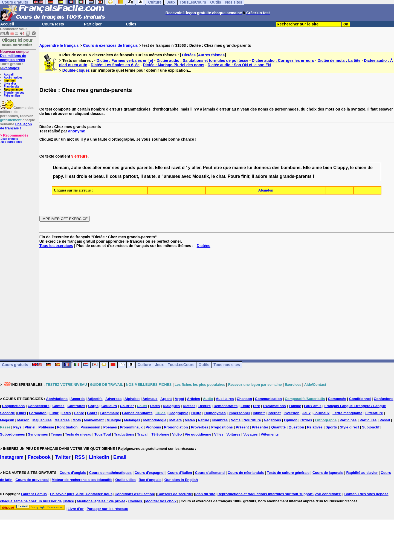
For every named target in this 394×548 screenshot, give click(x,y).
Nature (203, 420)
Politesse (46, 427)
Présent (242, 427)
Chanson (244, 399)
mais (273, 176)
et (90, 176)
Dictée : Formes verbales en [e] (125, 60)
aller (97, 167)
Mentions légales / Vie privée (101, 501)
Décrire (204, 406)
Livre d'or (10, 83)
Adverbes (113, 399)
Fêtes (66, 413)
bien (327, 167)
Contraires (76, 406)
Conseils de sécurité (174, 494)
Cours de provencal (31, 480)
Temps (56, 434)
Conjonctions (13, 406)
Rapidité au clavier (362, 473)
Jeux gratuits (9, 138)
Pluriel (30, 427)
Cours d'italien (179, 473)
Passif (384, 420)
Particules (368, 420)
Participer (93, 24)
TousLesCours (181, 365)
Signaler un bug (14, 92)
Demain (61, 167)
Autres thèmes (211, 55)
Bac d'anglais (150, 480)
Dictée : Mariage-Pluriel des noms (173, 65)
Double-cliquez (76, 70)
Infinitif (259, 413)
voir (107, 167)
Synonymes (38, 434)
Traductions (124, 434)
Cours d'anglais (73, 473)
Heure (196, 413)
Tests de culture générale (288, 473)
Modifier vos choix (160, 501)
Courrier (127, 406)
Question (296, 427)
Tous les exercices (56, 245)
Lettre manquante (347, 413)
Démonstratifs (225, 406)
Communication (268, 399)
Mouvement (94, 420)
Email (119, 457)
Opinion (290, 420)
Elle (159, 167)
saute (150, 176)
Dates (155, 406)
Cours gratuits (15, 365)
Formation (38, 413)
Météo (190, 420)
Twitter (63, 457)
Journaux (322, 413)
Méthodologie (154, 420)
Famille (295, 406)
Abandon (265, 190)
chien (360, 167)
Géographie (178, 413)
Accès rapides (13, 77)
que (227, 167)
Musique (114, 420)
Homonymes (215, 413)
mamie (239, 167)
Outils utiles (125, 480)
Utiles (131, 24)
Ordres (306, 420)
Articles (193, 399)
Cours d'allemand (210, 473)
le (352, 167)
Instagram (12, 457)
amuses (172, 176)
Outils (203, 365)
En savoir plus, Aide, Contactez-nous (81, 494)
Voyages (250, 434)
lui (249, 167)
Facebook (39, 457)
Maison (23, 420)
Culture (144, 365)
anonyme (76, 131)
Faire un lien (12, 95)
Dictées (189, 55)
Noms (236, 420)
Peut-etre (212, 167)
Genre (79, 413)
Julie (76, 167)
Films (21, 413)
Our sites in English (181, 480)
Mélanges (132, 420)
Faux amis (312, 406)
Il (66, 176)
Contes (59, 406)
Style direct (349, 427)
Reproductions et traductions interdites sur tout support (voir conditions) (279, 494)
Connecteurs (38, 406)
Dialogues (171, 406)
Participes (348, 420)
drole (81, 176)
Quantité (278, 427)
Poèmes (110, 427)
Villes (219, 434)
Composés (337, 399)
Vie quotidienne (198, 434)
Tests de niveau (78, 434)
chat (220, 176)
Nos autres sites (11, 141)
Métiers (175, 420)
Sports (331, 427)
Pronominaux (131, 427)
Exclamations (274, 406)
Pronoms (153, 427)
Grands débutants (137, 413)
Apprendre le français (59, 45)
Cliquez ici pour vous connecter (17, 42)
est (167, 167)
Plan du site (11, 86)
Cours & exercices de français (110, 45)
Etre (256, 406)
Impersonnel (239, 413)
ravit (176, 167)
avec (186, 176)
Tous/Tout (102, 434)
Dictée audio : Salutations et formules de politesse (202, 60)
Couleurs (109, 406)
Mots (77, 420)
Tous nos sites (226, 365)
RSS (80, 457)
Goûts (92, 413)
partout (130, 176)
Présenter (260, 427)
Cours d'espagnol (149, 473)
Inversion (292, 413)
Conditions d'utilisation (134, 494)
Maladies (62, 420)
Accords (77, 399)
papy (58, 176)
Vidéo (177, 434)
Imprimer (10, 80)
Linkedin (99, 457)
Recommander (13, 89)
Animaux (150, 399)
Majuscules (42, 420)
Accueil (7, 24)
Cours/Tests (53, 24)
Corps (93, 406)
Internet (274, 413)
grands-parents (136, 167)
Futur (54, 413)
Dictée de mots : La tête (338, 60)
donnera (262, 167)
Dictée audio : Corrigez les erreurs (283, 60)
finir (245, 176)
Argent (166, 399)
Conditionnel (360, 399)
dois (86, 167)
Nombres (220, 420)
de (370, 167)
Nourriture (252, 420)
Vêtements (270, 434)
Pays (17, 427)
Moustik (200, 176)
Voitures (233, 434)
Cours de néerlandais (246, 473)
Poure (234, 176)
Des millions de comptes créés (14, 56)
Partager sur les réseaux (107, 509)
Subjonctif (370, 427)
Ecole (245, 406)
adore (261, 176)
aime (317, 167)
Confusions (383, 399)
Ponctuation (67, 427)
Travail (142, 434)
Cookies (135, 501)
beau (99, 176)
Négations (272, 420)
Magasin (7, 420)
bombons (290, 167)
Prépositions (222, 427)
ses (116, 167)
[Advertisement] (217, 299)
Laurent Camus (34, 494)
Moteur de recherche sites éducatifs (82, 480)
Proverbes (199, 427)
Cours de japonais (327, 473)
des (276, 167)
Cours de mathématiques (110, 473)
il (141, 176)
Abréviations (57, 399)
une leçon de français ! (16, 126)
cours (116, 176)
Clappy (340, 167)
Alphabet (132, 399)
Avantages (10, 68)
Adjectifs (95, 399)
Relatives (315, 427)
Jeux (159, 365)
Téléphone (160, 434)
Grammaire (109, 413)
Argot (179, 399)
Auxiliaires (225, 399)
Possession (90, 427)
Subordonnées (12, 434)
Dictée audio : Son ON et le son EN (239, 65)
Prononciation (176, 427)
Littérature (374, 413)
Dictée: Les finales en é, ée (115, 65)
